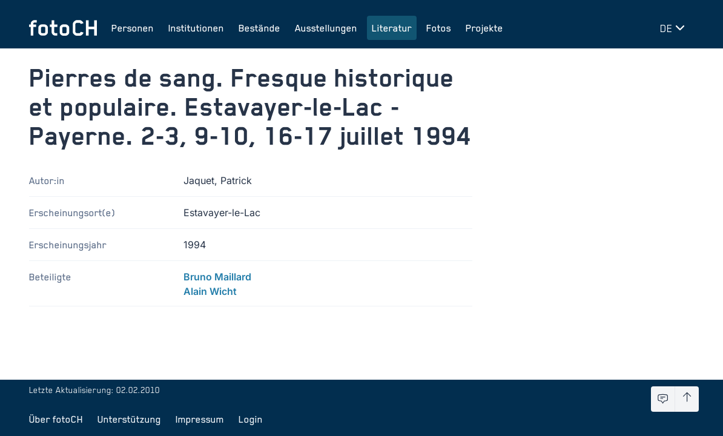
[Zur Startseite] (63, 27)
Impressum (200, 419)
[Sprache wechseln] (674, 28)
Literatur (392, 27)
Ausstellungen (326, 27)
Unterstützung (129, 419)
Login (251, 419)
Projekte (484, 27)
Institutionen (196, 27)
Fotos (438, 27)
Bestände (259, 27)
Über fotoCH (56, 419)
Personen (132, 27)
